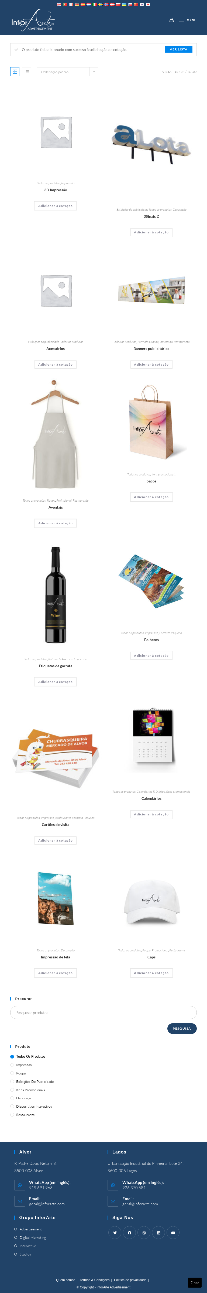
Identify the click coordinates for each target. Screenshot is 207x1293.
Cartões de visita (55, 824)
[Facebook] (129, 1232)
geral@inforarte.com (47, 1203)
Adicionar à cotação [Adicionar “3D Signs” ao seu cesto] (151, 232)
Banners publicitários (151, 348)
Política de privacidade (130, 1280)
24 (183, 72)
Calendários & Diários (151, 792)
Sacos (151, 481)
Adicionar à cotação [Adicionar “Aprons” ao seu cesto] (55, 523)
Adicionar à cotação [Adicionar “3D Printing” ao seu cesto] (55, 206)
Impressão (67, 183)
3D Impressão (55, 190)
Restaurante (181, 342)
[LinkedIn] (158, 1232)
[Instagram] (143, 1232)
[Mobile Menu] (185, 20)
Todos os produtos (48, 183)
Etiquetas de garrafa (55, 665)
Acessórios (55, 348)
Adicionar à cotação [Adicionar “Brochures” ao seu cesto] (151, 656)
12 (176, 72)
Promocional (160, 950)
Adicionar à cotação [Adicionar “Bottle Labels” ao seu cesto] (55, 682)
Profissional (64, 500)
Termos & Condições (95, 1280)
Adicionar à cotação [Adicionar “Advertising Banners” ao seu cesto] (151, 364)
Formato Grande (147, 342)
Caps (151, 957)
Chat (195, 1282)
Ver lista (179, 49)
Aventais (56, 507)
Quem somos (65, 1280)
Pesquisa (182, 1028)
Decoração (180, 209)
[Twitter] (114, 1232)
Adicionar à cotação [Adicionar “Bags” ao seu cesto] (151, 497)
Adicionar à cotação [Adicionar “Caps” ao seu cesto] (151, 973)
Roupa (51, 500)
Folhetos (151, 639)
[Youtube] (173, 1232)
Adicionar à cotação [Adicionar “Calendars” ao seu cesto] (151, 814)
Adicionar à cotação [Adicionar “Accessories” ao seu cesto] (55, 364)
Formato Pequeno (170, 633)
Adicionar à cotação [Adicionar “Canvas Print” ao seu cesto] (55, 973)
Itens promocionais (163, 474)
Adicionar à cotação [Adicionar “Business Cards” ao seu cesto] (55, 840)
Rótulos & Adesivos (60, 659)
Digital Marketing (33, 1237)
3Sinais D (151, 216)
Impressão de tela (55, 957)
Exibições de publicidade (131, 209)
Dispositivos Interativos (34, 1106)
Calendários (151, 798)
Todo (192, 72)
